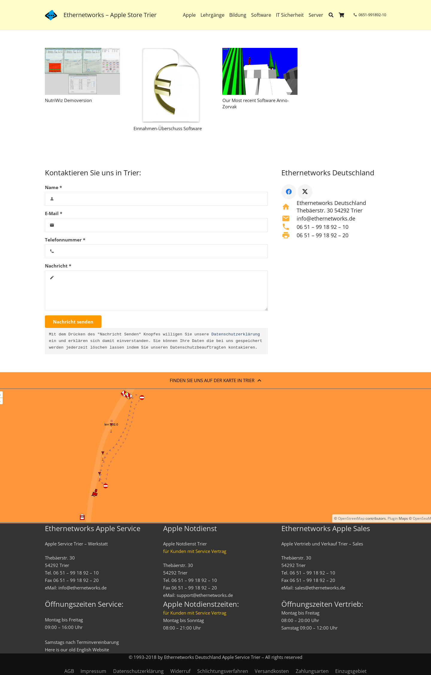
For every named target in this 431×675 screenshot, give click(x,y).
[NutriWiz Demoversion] (82, 71)
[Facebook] (288, 191)
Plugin (392, 518)
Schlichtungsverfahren (222, 671)
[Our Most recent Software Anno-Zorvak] (260, 71)
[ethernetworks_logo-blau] (51, 15)
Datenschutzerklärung (235, 334)
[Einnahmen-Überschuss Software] (171, 85)
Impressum (93, 671)
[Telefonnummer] (156, 251)
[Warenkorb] (341, 15)
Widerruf (180, 671)
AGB (69, 671)
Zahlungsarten (312, 671)
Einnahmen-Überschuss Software (167, 128)
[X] (305, 191)
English (84, 650)
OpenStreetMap (351, 518)
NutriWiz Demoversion (68, 100)
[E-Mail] (156, 225)
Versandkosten (272, 671)
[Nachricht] (156, 290)
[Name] (156, 199)
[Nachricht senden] (73, 321)
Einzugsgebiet (351, 671)
